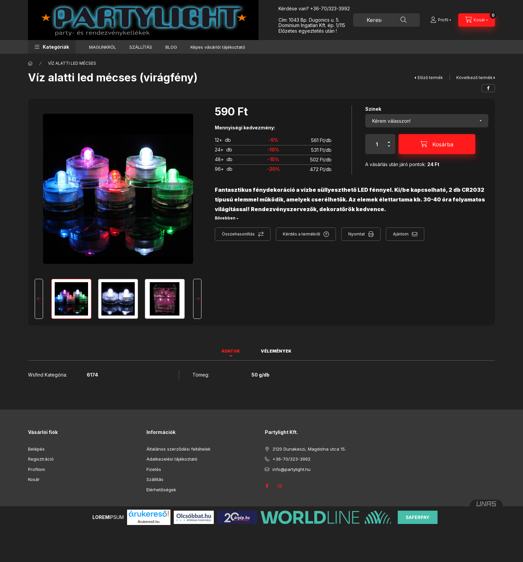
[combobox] (386, 20)
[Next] (197, 299)
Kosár (34, 479)
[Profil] (440, 20)
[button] (52, 47)
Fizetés (153, 469)
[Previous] (39, 299)
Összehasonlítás (238, 233)
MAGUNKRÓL (102, 47)
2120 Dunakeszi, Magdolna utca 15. (309, 449)
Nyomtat (356, 233)
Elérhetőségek (161, 489)
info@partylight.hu (292, 469)
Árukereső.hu (148, 522)
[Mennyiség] (377, 144)
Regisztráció (41, 459)
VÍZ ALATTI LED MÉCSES (72, 63)
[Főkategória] (30, 63)
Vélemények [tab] (276, 351)
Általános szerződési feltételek (178, 449)
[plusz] (389, 139)
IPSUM (108, 517)
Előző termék (430, 77)
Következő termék (474, 77)
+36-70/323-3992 (330, 8)
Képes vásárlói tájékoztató (217, 47)
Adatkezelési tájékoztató (171, 459)
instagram (280, 486)
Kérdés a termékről (301, 233)
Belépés (36, 449)
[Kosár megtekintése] (476, 20)
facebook (267, 486)
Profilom (36, 469)
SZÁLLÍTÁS (140, 47)
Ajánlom (401, 233)
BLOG (171, 47)
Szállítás (154, 479)
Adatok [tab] (230, 351)
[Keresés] (403, 20)
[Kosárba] (437, 144)
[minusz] (389, 149)
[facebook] (488, 88)
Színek (373, 109)
